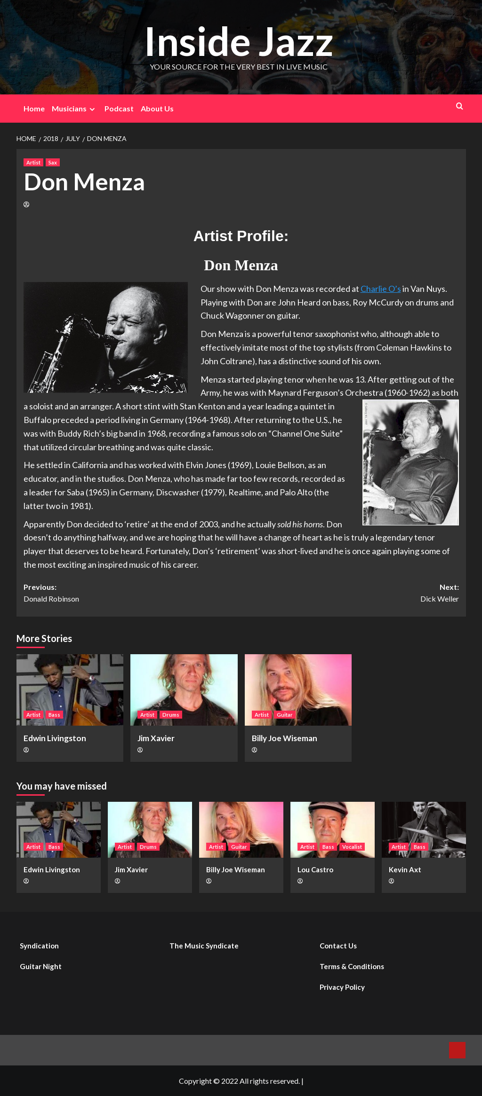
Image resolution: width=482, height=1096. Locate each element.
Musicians (74, 108)
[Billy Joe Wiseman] (298, 690)
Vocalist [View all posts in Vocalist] (352, 847)
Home (34, 108)
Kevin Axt (405, 869)
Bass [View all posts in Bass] (54, 715)
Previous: (132, 593)
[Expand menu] (92, 109)
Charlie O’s (381, 288)
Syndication (39, 945)
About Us (157, 108)
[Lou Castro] (332, 830)
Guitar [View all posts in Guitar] (285, 715)
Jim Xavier (156, 738)
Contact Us (338, 945)
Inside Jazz (239, 40)
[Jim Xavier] (184, 690)
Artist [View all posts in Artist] (33, 162)
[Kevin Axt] (424, 830)
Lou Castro (315, 869)
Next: (350, 593)
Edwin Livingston (55, 738)
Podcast (119, 108)
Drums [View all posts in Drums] (170, 715)
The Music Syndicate (204, 945)
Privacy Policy (342, 987)
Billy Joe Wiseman (284, 738)
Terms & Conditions (352, 966)
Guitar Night (41, 966)
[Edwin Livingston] (70, 690)
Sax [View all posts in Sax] (52, 162)
